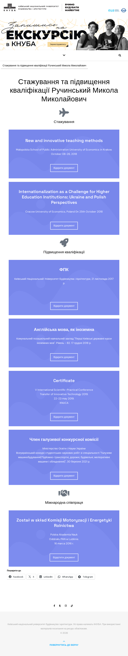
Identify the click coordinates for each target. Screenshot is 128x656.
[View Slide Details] (64, 34)
